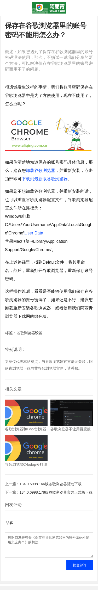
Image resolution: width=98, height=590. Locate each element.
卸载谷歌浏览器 (40, 170)
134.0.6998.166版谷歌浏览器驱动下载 (51, 484)
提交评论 (80, 569)
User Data (33, 233)
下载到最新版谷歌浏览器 (45, 179)
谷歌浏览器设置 (29, 333)
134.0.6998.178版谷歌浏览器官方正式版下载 (56, 492)
